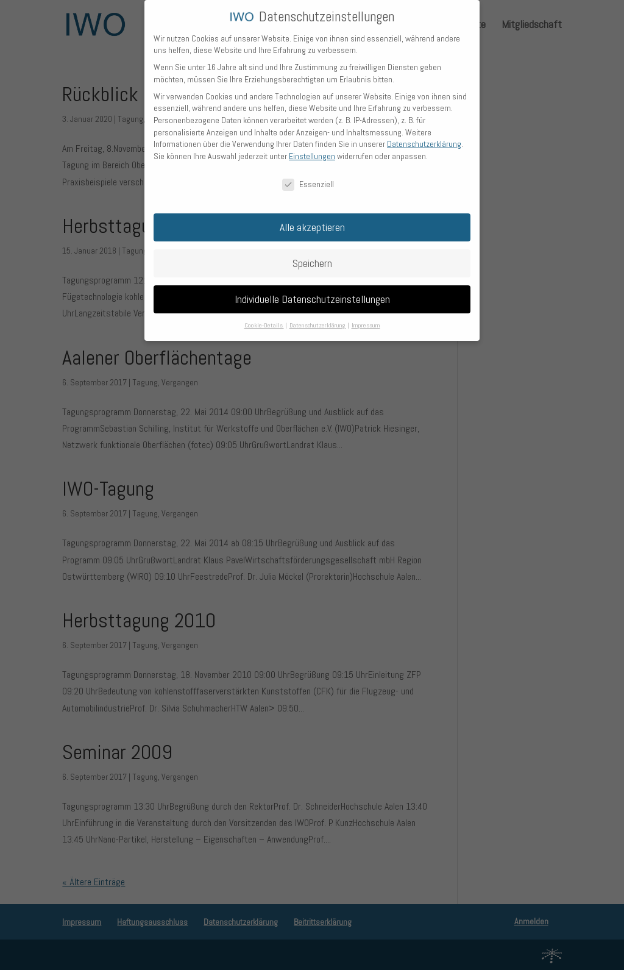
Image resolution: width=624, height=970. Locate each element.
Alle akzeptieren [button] (312, 219)
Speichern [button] (312, 255)
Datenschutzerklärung (424, 135)
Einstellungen (312, 147)
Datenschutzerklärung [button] (317, 317)
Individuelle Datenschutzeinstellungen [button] (312, 291)
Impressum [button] (366, 317)
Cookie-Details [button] (264, 317)
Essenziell (308, 176)
